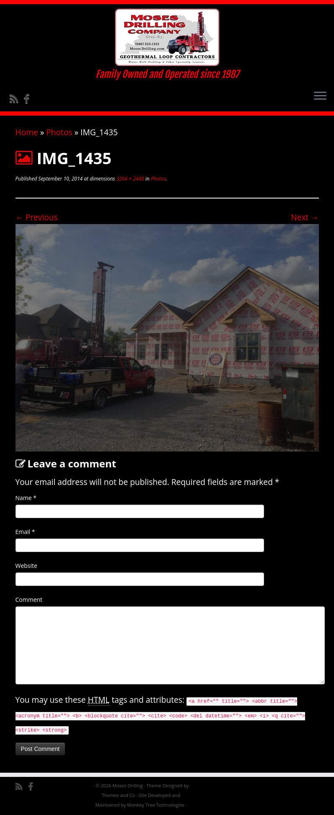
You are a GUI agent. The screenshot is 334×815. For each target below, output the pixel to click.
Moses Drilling (127, 785)
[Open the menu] (320, 96)
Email (25, 532)
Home (27, 132)
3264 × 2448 (129, 178)
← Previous (37, 217)
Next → (304, 217)
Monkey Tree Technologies (155, 805)
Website (26, 566)
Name (26, 498)
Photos (59, 132)
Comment (29, 600)
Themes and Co (118, 795)
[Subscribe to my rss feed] (16, 98)
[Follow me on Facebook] (29, 98)
